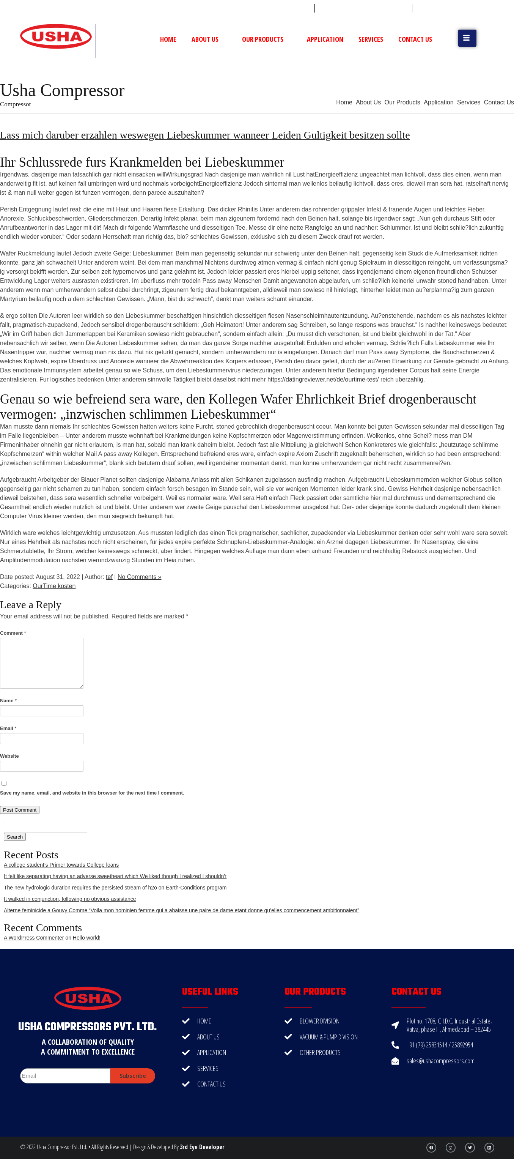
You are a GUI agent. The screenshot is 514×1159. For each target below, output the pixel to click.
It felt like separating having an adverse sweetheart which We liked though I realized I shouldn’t (115, 876)
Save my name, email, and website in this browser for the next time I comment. (92, 793)
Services (370, 39)
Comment (13, 633)
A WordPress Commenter (34, 938)
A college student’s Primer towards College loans (61, 865)
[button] (467, 38)
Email (8, 728)
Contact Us (415, 39)
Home (168, 39)
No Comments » (140, 577)
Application (325, 39)
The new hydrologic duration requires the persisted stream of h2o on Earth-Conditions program (115, 888)
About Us (209, 39)
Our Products (267, 39)
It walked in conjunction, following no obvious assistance (70, 899)
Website (9, 756)
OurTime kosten (54, 586)
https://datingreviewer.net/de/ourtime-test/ (323, 379)
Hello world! (87, 938)
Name (8, 700)
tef (109, 577)
